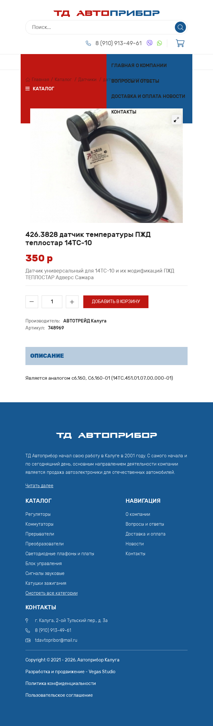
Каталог (63, 79)
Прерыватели (39, 534)
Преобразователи (44, 544)
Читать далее (39, 485)
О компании (151, 65)
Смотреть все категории (51, 593)
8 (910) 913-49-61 (118, 43)
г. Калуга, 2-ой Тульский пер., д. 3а (71, 620)
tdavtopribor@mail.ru (56, 640)
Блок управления (43, 563)
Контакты (123, 112)
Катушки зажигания (45, 583)
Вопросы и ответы (135, 81)
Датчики (87, 79)
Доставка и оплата (136, 96)
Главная (122, 65)
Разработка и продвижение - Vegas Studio (70, 671)
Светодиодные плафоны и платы (59, 554)
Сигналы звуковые (45, 573)
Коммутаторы (39, 524)
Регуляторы (38, 514)
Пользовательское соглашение (59, 695)
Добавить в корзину (116, 301)
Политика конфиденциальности (60, 683)
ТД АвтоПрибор (106, 432)
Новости (174, 96)
